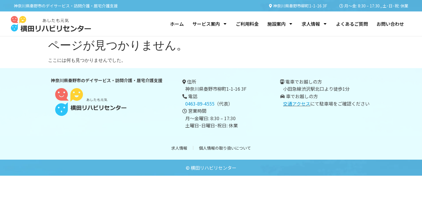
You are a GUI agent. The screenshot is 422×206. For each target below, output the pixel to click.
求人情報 (314, 24)
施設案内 (280, 24)
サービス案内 (209, 24)
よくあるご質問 (352, 23)
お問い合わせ (390, 23)
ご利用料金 (247, 23)
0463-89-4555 (199, 103)
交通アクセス (296, 103)
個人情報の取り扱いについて (225, 148)
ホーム (177, 23)
